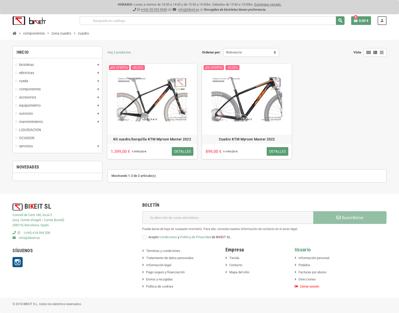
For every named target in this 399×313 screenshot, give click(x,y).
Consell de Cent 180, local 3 (32, 215)
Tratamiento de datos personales (170, 258)
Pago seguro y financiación (165, 272)
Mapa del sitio (239, 272)
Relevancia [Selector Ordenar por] (234, 52)
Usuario (303, 250)
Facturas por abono (312, 272)
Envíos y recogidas (159, 279)
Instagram (17, 262)
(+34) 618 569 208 (37, 233)
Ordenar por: (211, 52)
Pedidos (304, 265)
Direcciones (307, 279)
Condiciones (168, 237)
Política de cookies (159, 286)
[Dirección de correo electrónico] (227, 217)
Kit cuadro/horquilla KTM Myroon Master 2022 (152, 139)
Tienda (234, 258)
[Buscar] (212, 20)
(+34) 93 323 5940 (154, 9)
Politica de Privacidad (195, 237)
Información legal (158, 265)
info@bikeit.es (188, 9)
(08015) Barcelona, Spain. (30, 225)
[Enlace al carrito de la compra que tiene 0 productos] (361, 20)
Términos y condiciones (163, 251)
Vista (357, 52)
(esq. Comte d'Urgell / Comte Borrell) (38, 220)
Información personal (313, 258)
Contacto (235, 265)
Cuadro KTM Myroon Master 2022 (247, 139)
